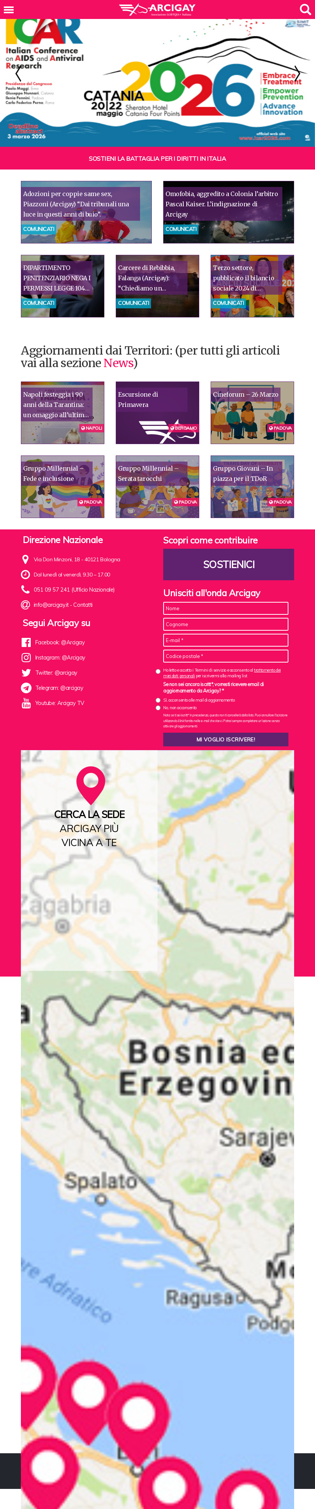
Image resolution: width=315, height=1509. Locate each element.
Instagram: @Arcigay (60, 657)
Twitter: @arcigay (55, 672)
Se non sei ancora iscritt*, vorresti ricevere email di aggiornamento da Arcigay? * (213, 687)
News (118, 363)
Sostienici (229, 564)
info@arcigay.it (51, 604)
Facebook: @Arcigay (59, 642)
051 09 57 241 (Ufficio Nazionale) (72, 589)
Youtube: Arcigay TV (59, 703)
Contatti (82, 604)
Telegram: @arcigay (59, 688)
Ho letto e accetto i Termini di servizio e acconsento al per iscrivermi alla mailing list (222, 672)
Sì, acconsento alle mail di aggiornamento (199, 700)
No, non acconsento (180, 707)
